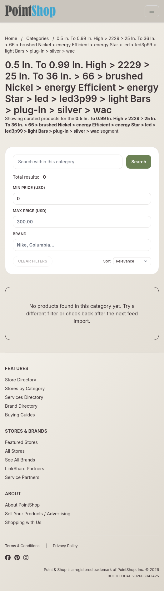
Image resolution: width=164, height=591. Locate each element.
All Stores (15, 451)
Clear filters (32, 261)
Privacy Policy (65, 545)
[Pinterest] (17, 557)
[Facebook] (8, 557)
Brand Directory (21, 406)
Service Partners (22, 477)
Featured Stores (21, 442)
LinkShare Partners (24, 468)
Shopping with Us (23, 522)
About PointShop (22, 504)
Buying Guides (20, 414)
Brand (82, 241)
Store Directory (20, 379)
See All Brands (20, 459)
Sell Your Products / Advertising (37, 513)
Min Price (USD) (82, 195)
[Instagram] (25, 557)
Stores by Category (25, 388)
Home (11, 38)
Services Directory (24, 397)
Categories (37, 38)
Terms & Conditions (22, 545)
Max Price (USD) (82, 218)
